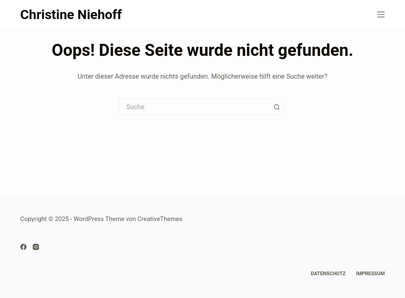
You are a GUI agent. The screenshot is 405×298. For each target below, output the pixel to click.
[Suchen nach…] (194, 107)
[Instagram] (36, 247)
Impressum (370, 273)
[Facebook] (23, 247)
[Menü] (381, 14)
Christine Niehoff (71, 14)
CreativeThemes (159, 219)
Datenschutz (328, 273)
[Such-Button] (277, 107)
